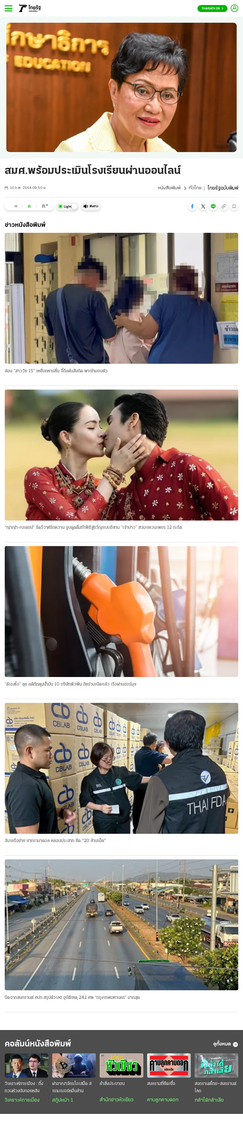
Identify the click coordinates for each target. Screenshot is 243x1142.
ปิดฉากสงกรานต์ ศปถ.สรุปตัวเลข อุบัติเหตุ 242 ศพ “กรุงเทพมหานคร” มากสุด (72, 998)
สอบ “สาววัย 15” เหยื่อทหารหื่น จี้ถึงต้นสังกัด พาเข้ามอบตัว (56, 371)
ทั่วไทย (195, 188)
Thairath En (212, 8)
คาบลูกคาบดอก (162, 1102)
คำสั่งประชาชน (112, 1086)
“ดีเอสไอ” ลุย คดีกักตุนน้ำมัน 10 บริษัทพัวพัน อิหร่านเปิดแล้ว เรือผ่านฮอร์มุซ (70, 684)
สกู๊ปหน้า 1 (62, 1102)
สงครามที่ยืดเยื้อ (161, 1086)
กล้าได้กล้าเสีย (209, 1102)
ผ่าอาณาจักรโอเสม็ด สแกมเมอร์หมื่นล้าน (71, 1090)
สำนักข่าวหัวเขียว (117, 1102)
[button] (192, 206)
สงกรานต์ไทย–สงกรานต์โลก (215, 1090)
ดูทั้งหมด (225, 1046)
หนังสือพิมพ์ (168, 188)
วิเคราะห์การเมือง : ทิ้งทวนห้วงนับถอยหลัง (24, 1090)
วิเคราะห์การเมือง (22, 1102)
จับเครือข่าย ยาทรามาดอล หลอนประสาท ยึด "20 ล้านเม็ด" (55, 841)
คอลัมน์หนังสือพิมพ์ (42, 1046)
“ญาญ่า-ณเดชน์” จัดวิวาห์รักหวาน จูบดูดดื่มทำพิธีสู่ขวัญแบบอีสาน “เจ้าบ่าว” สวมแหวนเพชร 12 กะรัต (93, 528)
